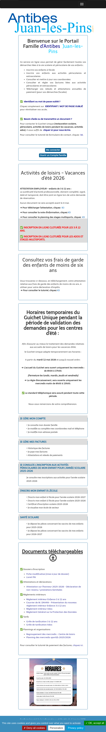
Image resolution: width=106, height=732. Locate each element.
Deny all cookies (34, 728)
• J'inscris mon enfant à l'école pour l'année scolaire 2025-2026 (56, 501)
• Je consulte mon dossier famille (41, 425)
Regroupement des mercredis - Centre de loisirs (50, 634)
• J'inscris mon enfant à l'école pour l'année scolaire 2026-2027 (55, 497)
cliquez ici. (78, 645)
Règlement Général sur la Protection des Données (51, 612)
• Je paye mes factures (36, 452)
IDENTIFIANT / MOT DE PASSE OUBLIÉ (64, 106)
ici (81, 135)
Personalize (56, 728)
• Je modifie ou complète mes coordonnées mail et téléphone (55, 428)
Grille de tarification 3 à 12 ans (42, 621)
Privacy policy (75, 728)
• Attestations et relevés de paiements (44, 455)
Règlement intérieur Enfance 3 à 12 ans (46, 599)
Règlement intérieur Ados (39, 609)
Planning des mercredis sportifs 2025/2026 (48, 637)
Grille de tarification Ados (39, 624)
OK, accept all (95, 723)
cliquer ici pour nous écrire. (57, 130)
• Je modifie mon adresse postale (42, 432)
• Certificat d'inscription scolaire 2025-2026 (47, 504)
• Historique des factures (38, 448)
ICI (63, 207)
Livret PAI (31, 577)
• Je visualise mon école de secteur (42, 507)
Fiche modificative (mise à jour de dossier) (47, 574)
